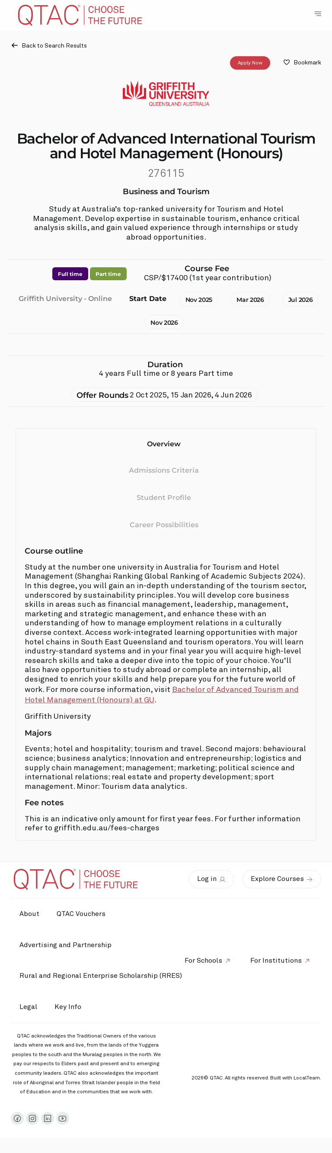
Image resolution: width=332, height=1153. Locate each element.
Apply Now (250, 63)
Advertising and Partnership (65, 945)
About (29, 913)
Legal (28, 1006)
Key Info (70, 1007)
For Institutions (276, 960)
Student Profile (164, 497)
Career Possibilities (164, 525)
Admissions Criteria (164, 471)
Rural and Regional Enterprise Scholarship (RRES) (100, 975)
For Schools (203, 960)
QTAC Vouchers (81, 913)
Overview (164, 444)
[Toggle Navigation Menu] (317, 13)
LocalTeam (307, 1078)
